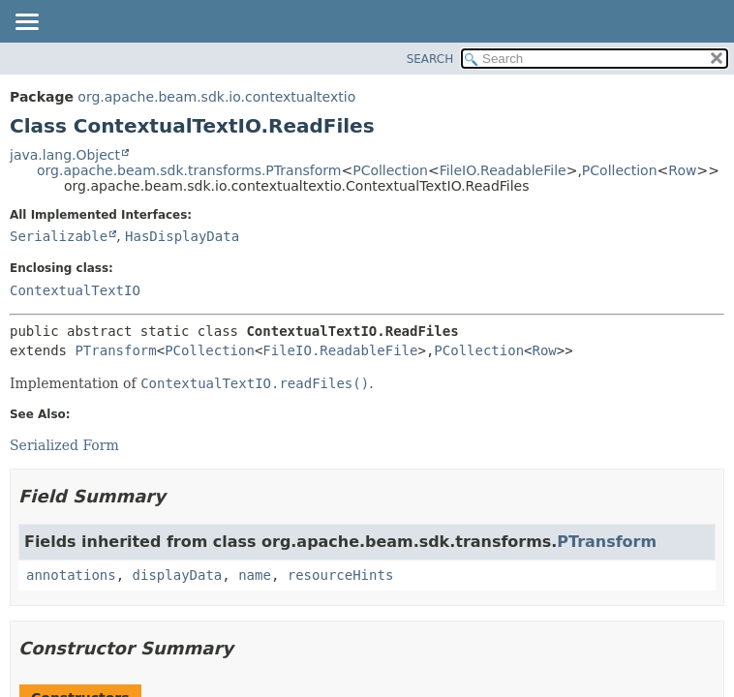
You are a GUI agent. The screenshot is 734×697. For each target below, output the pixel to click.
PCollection (390, 170)
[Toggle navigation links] (26, 23)
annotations (71, 575)
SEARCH (430, 59)
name (254, 575)
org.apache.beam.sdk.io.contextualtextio (216, 97)
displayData (178, 575)
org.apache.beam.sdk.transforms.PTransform (189, 170)
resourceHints (341, 575)
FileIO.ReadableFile (503, 170)
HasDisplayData (182, 236)
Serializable (58, 236)
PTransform (115, 350)
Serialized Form (64, 445)
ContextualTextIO (75, 290)
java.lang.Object (65, 155)
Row (682, 170)
